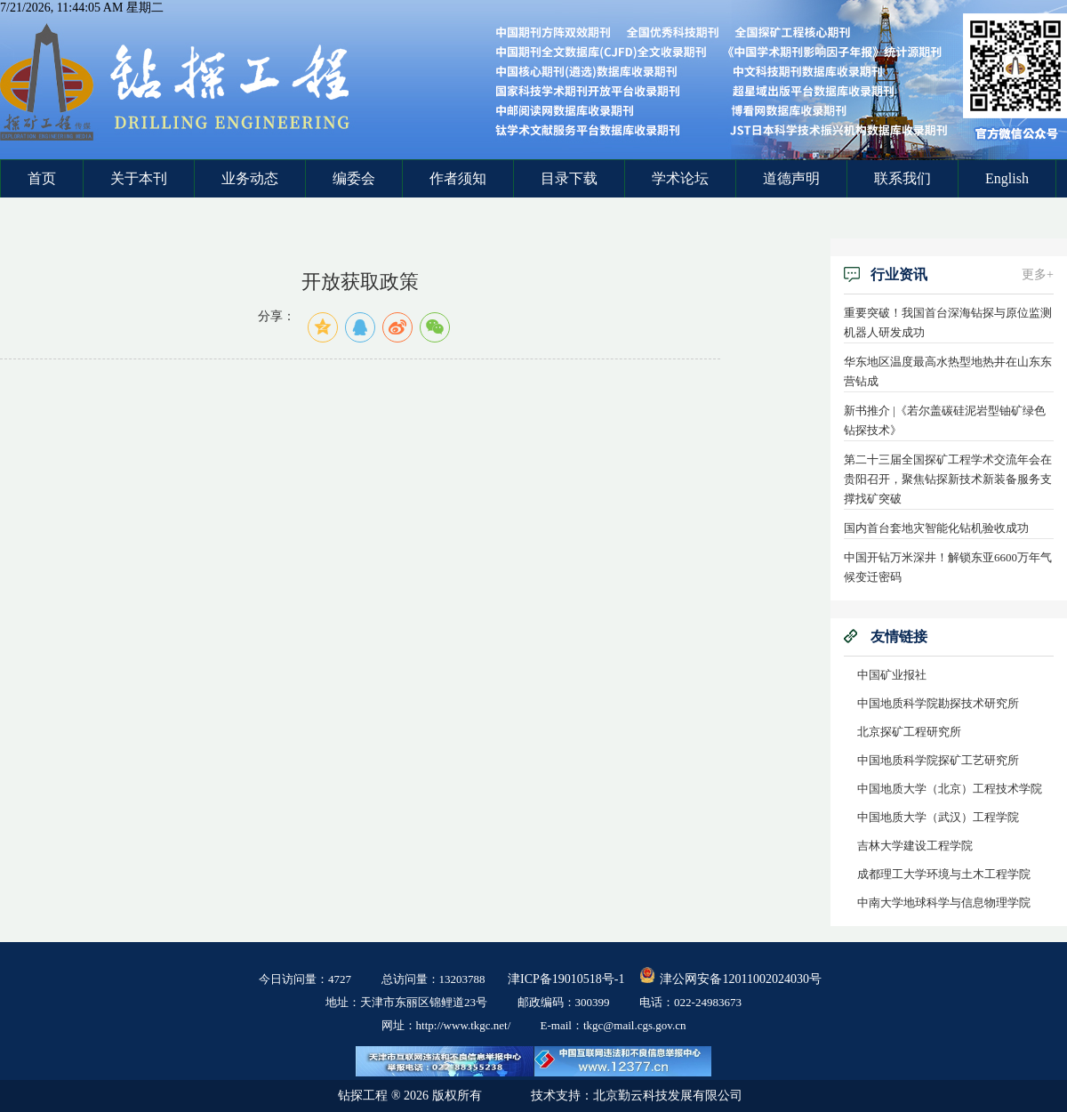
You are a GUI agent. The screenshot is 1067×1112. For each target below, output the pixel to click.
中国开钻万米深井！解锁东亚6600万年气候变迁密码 (948, 567)
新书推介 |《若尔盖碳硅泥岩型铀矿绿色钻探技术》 (945, 420)
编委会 (354, 178)
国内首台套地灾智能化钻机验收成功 (936, 528)
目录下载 (569, 178)
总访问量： (433, 979)
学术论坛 (680, 178)
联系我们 (902, 178)
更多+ (1038, 274)
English (1007, 178)
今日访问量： (305, 979)
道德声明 (791, 178)
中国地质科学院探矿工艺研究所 (938, 760)
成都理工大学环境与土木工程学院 (944, 874)
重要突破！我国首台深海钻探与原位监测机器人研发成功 (948, 322)
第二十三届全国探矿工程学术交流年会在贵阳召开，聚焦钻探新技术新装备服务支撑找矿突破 (948, 479)
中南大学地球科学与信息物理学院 (944, 902)
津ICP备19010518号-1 (566, 979)
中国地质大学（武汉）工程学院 (938, 817)
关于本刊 (138, 178)
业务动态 (249, 178)
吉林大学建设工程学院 (915, 845)
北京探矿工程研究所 (909, 731)
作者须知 (457, 178)
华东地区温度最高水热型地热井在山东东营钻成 (948, 371)
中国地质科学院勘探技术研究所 (938, 703)
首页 (42, 178)
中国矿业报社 (892, 674)
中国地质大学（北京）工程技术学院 (949, 788)
